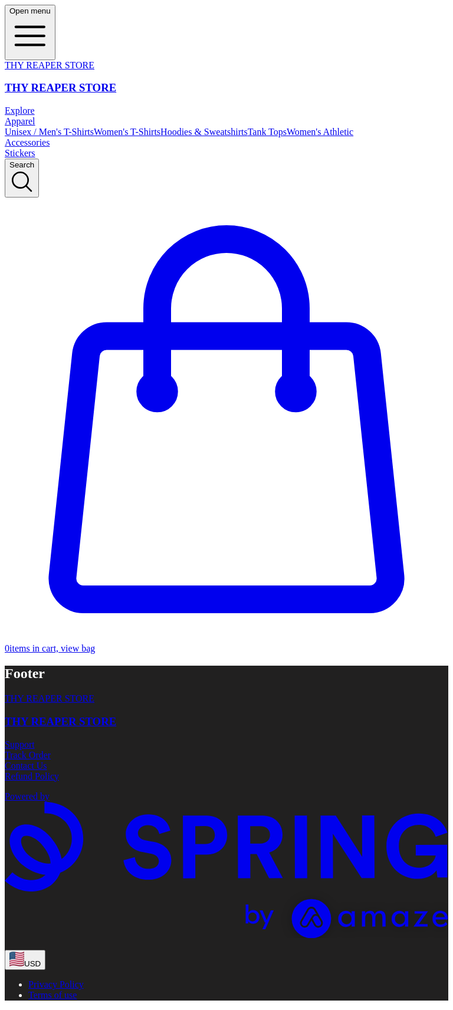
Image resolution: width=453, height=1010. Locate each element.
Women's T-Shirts (127, 132)
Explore (20, 111)
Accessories (27, 142)
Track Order (28, 755)
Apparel (20, 121)
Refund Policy (32, 776)
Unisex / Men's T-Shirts (49, 132)
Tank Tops (267, 132)
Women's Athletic (320, 132)
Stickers (20, 153)
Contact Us (26, 766)
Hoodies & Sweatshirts (204, 132)
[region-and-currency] (25, 960)
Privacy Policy (56, 984)
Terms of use (52, 995)
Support (20, 744)
